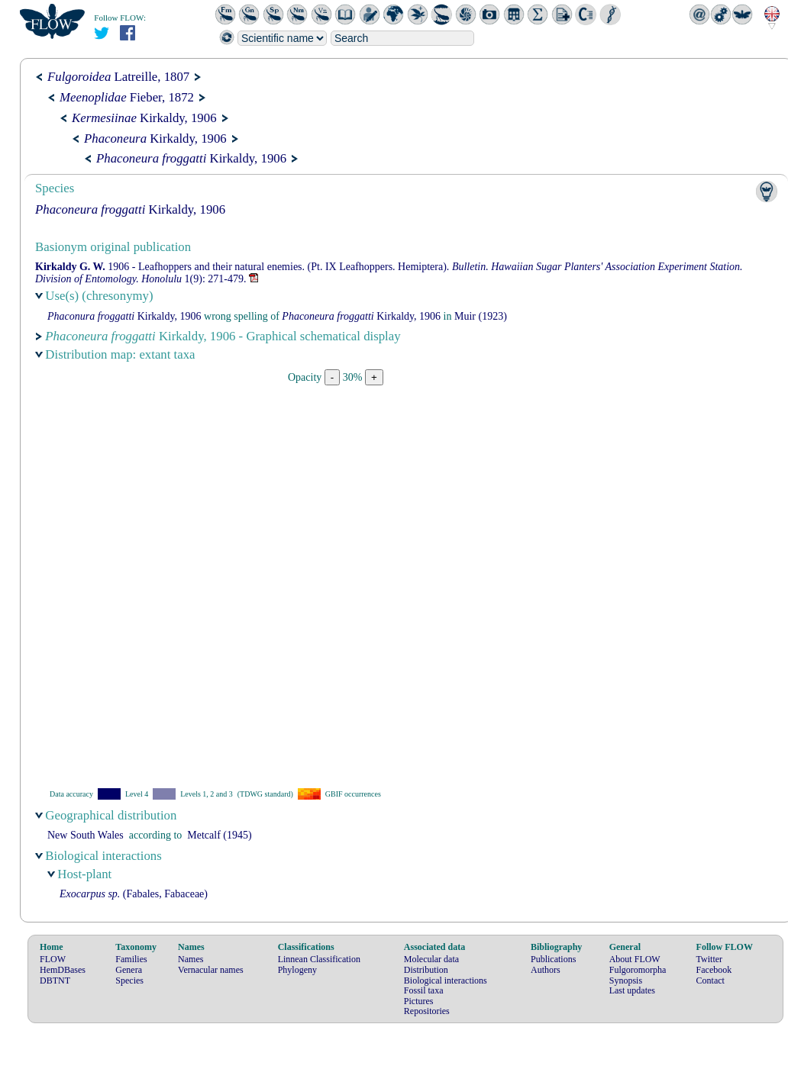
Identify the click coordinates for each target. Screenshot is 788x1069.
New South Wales (85, 835)
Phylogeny (297, 969)
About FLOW (634, 959)
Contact (710, 980)
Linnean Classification (319, 959)
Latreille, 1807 (118, 76)
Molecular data (431, 959)
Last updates (632, 990)
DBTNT (55, 980)
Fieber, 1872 (127, 97)
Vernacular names (211, 969)
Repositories (427, 1011)
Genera (128, 969)
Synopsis (625, 980)
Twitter (709, 959)
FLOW (53, 959)
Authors (545, 969)
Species (129, 980)
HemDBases (63, 969)
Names (190, 959)
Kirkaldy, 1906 (144, 118)
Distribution (426, 969)
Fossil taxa (424, 990)
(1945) (219, 835)
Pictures (419, 1001)
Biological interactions (445, 980)
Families (131, 959)
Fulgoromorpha (638, 969)
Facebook (714, 969)
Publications (553, 959)
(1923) (480, 316)
